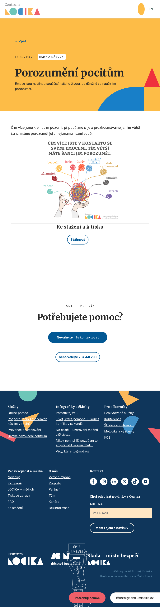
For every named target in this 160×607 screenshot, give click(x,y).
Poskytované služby (119, 413)
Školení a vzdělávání (119, 425)
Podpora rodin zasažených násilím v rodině (27, 421)
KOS (107, 437)
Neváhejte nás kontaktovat (78, 337)
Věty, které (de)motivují (72, 451)
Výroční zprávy (60, 477)
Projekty (55, 483)
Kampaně (14, 483)
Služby (13, 407)
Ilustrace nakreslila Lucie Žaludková (126, 576)
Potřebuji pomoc (87, 598)
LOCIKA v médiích (21, 489)
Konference (112, 419)
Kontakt (96, 471)
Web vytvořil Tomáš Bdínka (132, 571)
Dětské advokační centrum (27, 436)
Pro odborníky (115, 407)
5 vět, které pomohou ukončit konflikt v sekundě (77, 421)
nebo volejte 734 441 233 (77, 357)
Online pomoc (18, 413)
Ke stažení (15, 508)
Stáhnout (78, 239)
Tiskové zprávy (19, 495)
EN (151, 9)
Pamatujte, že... (67, 413)
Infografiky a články (73, 407)
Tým (52, 495)
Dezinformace (59, 508)
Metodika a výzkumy (119, 431)
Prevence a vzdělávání (24, 430)
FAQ (11, 502)
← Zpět (20, 41)
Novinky (14, 477)
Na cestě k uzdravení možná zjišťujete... (77, 432)
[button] (141, 9)
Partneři (54, 489)
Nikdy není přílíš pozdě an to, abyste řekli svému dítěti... (77, 443)
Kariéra (54, 502)
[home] (71, 9)
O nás (53, 471)
